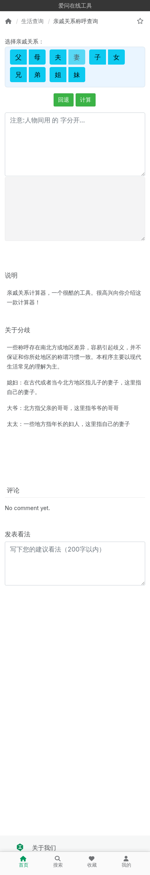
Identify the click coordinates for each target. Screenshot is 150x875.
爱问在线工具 (75, 5)
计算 (85, 99)
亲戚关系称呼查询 (75, 21)
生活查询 (32, 21)
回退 (63, 99)
